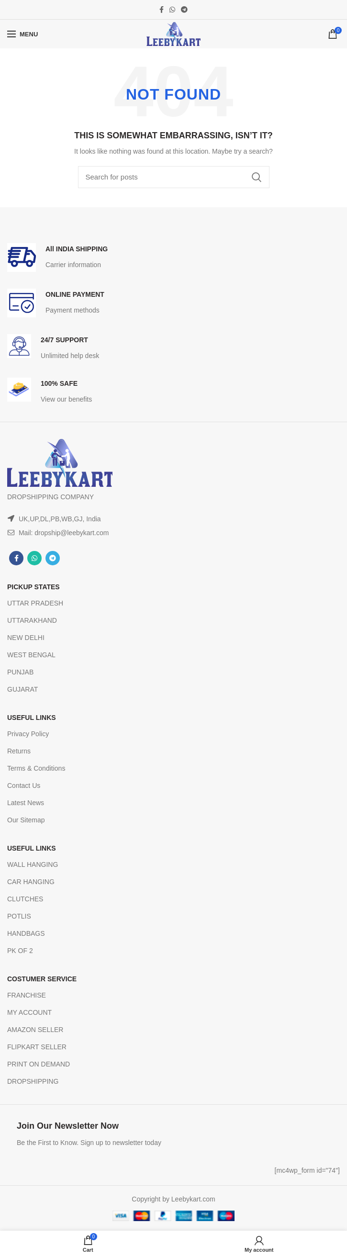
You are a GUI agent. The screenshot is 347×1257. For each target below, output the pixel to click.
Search (257, 177)
